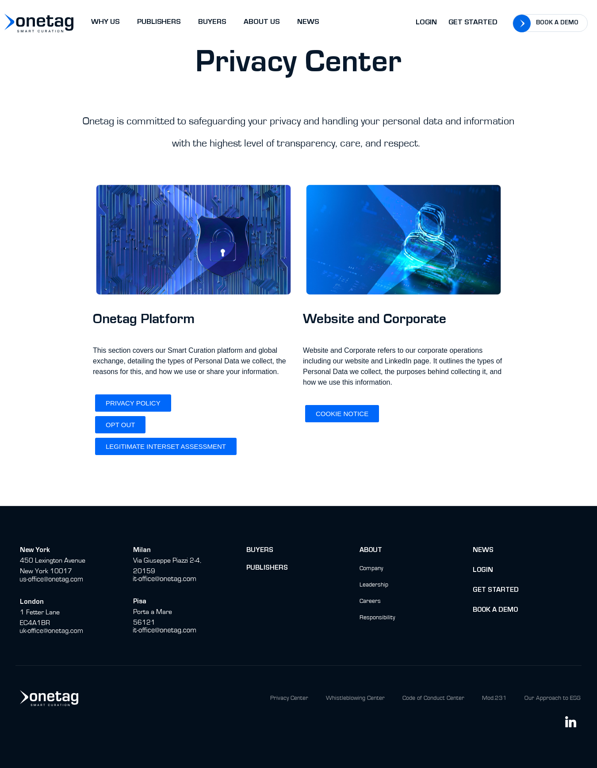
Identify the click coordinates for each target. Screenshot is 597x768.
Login (426, 23)
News (483, 550)
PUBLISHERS (158, 23)
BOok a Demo (495, 610)
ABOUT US (261, 23)
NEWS (308, 23)
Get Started (473, 23)
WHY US (105, 23)
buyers (259, 550)
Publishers (267, 568)
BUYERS (212, 23)
